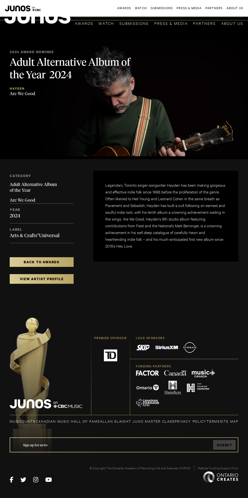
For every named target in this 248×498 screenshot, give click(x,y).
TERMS (213, 421)
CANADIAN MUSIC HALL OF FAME (68, 421)
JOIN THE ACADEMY (175, 11)
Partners (204, 23)
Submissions (134, 23)
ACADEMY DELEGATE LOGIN (220, 11)
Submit (224, 445)
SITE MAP (229, 421)
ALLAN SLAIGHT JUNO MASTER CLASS (137, 421)
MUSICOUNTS (23, 421)
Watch (106, 23)
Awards (84, 23)
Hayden (17, 88)
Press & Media (171, 23)
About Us (232, 23)
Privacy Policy (190, 421)
